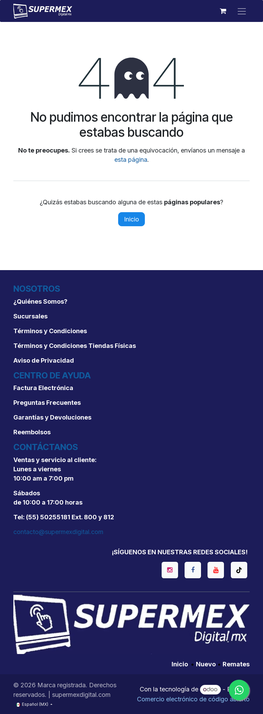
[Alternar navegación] (242, 11)
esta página (130, 159)
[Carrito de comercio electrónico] (223, 11)
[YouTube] (215, 570)
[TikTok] (239, 570)
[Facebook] (192, 570)
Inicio (131, 219)
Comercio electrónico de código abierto (193, 699)
